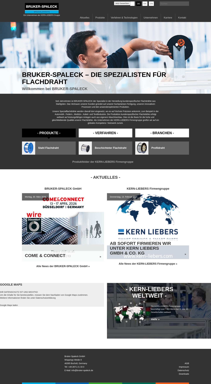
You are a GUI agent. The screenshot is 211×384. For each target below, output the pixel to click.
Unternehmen (151, 17)
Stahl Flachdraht (48, 148)
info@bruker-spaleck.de (82, 370)
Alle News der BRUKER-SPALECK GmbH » (63, 266)
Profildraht (158, 148)
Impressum (184, 367)
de (138, 3)
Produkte (100, 17)
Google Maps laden (9, 305)
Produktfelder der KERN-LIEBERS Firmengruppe (105, 161)
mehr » (155, 319)
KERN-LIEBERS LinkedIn (132, 3)
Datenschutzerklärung (46, 298)
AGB (187, 363)
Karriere (168, 17)
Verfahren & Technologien (124, 17)
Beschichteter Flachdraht (110, 148)
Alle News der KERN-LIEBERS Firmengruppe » (148, 263)
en (144, 3)
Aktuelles (84, 17)
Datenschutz (183, 370)
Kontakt (182, 17)
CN (151, 3)
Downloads (184, 374)
